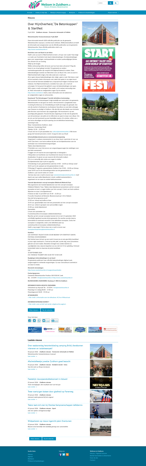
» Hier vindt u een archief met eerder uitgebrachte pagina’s (47, 304)
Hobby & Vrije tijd (41, 12)
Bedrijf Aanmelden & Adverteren (100, 455)
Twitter (63, 454)
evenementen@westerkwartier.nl (64, 175)
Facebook (60, 454)
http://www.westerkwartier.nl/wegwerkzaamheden (44, 270)
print (55, 320)
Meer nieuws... (34, 310)
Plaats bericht (112, 12)
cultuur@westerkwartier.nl (61, 131)
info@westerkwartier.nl (45, 278)
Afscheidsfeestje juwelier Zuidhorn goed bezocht (49, 361)
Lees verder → (32, 356)
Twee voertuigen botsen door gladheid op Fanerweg (50, 391)
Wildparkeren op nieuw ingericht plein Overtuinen (50, 421)
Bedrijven (72, 12)
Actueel (29, 12)
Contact (92, 460)
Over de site (94, 458)
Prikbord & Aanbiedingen (86, 12)
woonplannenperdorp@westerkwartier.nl (41, 229)
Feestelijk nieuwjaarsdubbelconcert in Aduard (47, 379)
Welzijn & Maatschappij (58, 12)
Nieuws (31, 17)
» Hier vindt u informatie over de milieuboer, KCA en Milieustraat (49, 297)
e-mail (46, 320)
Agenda (30, 456)
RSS (67, 454)
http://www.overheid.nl (35, 93)
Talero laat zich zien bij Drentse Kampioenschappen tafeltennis (55, 405)
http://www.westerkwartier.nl (37, 49)
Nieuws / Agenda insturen (98, 453)
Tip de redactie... (47, 310)
